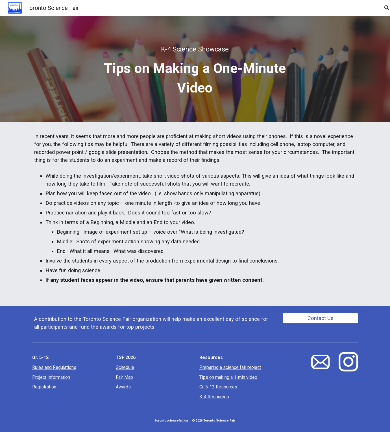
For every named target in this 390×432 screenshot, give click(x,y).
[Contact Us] (320, 318)
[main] (195, 68)
